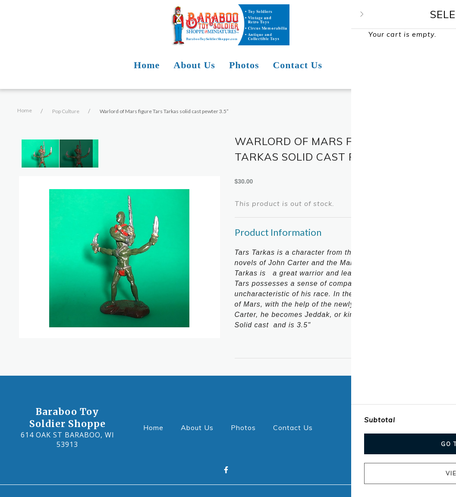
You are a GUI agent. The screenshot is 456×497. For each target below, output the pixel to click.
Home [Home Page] (147, 65)
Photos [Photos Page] (244, 65)
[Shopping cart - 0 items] (428, 25)
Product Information (278, 232)
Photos (246, 427)
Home (24, 110)
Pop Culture (65, 111)
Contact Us (295, 427)
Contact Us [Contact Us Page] (297, 65)
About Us (200, 427)
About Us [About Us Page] (194, 65)
